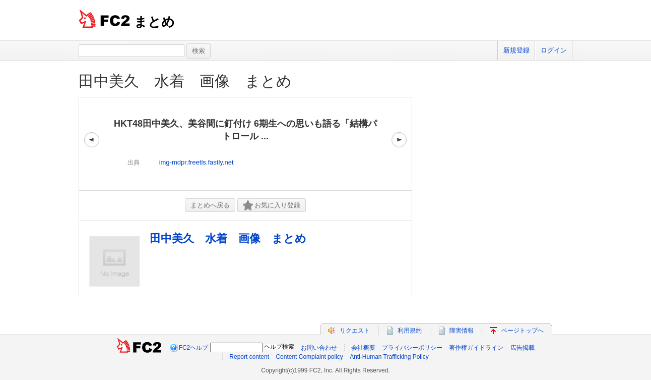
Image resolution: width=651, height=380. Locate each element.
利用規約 (410, 330)
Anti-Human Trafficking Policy (389, 356)
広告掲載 (522, 347)
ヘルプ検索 (279, 347)
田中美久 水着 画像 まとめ (185, 81)
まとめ (154, 21)
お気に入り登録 (271, 205)
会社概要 (363, 347)
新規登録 (516, 50)
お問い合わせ (319, 347)
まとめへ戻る (210, 205)
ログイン (554, 50)
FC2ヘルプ (194, 347)
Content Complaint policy (309, 356)
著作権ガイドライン (476, 347)
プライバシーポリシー (412, 347)
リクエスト (355, 330)
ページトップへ (522, 330)
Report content (249, 356)
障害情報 (461, 330)
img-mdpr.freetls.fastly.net (196, 162)
